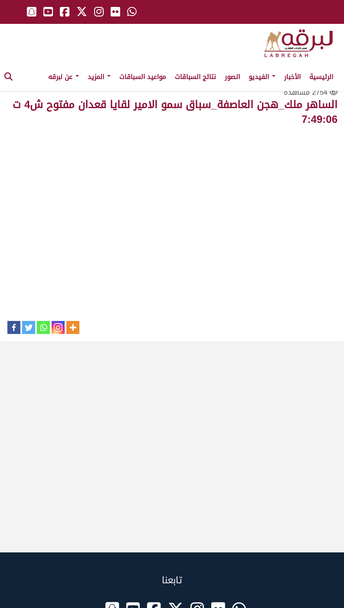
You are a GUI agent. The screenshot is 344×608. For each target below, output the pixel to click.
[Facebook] (13, 327)
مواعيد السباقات (142, 77)
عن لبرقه (63, 77)
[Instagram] (58, 327)
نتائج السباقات (195, 77)
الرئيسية (321, 77)
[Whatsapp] (43, 327)
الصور (232, 77)
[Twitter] (28, 327)
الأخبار (292, 77)
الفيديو (262, 77)
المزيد (99, 77)
